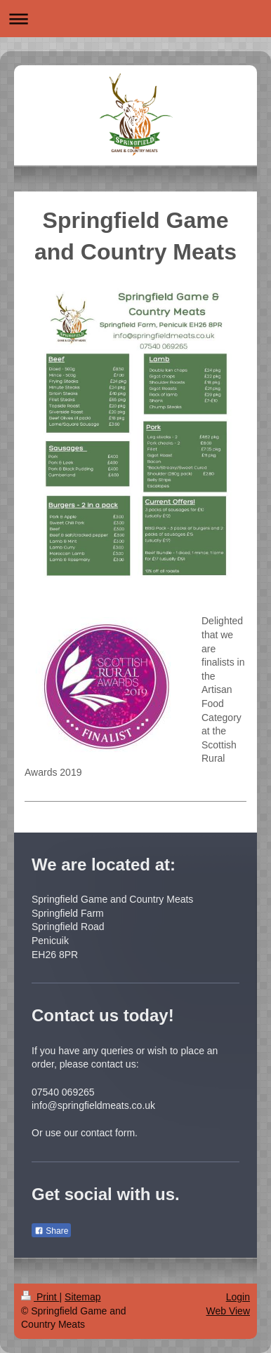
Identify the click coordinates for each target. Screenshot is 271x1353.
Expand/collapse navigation (135, 19)
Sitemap (82, 1296)
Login (238, 1296)
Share (51, 1231)
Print (40, 1296)
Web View (228, 1311)
